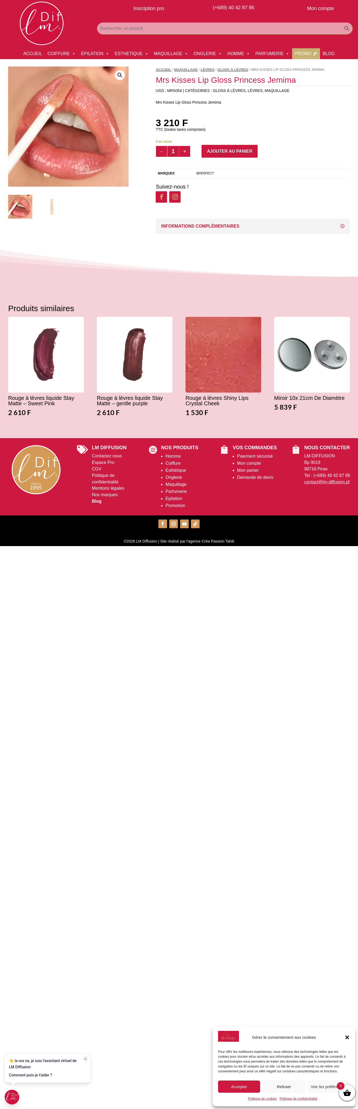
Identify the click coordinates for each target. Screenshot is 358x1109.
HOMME (238, 53)
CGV (96, 469)
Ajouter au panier (229, 151)
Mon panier (248, 470)
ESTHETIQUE (131, 53)
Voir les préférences (329, 1086)
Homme (173, 456)
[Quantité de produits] (173, 151)
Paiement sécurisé (255, 456)
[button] (347, 1037)
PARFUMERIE (272, 53)
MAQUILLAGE (171, 53)
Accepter (239, 1086)
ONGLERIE (208, 53)
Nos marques (105, 494)
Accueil (163, 70)
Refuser (284, 1086)
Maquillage (175, 484)
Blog (97, 501)
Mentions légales (108, 488)
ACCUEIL (32, 53)
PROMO (303, 53)
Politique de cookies (262, 1099)
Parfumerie (176, 491)
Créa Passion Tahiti (218, 541)
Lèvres (208, 70)
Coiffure (173, 463)
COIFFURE (61, 53)
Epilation (173, 498)
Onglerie (173, 477)
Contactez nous (107, 456)
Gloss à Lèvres (233, 70)
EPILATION (95, 53)
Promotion (175, 505)
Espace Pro (103, 462)
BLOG (329, 53)
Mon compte (249, 463)
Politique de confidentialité (298, 1099)
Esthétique (175, 470)
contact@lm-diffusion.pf (327, 482)
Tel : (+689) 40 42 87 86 (327, 475)
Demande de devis (255, 477)
